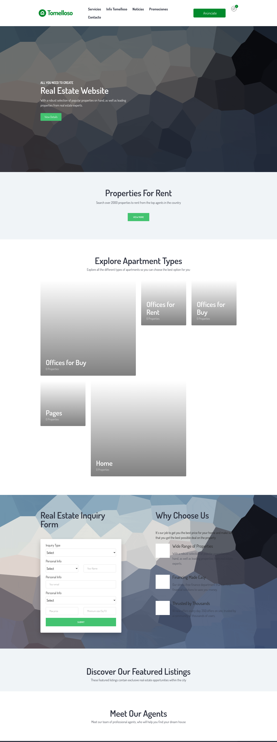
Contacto (179, 9)
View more (138, 209)
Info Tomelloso (116, 9)
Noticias (138, 9)
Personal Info (53, 553)
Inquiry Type (53, 537)
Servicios (94, 9)
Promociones (158, 9)
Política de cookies (152, 737)
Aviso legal (111, 737)
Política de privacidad (130, 737)
